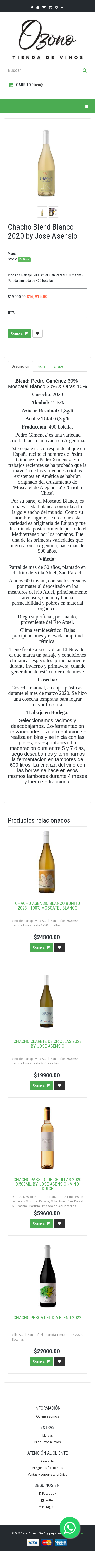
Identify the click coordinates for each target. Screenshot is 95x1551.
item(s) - (27, 85)
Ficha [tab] (41, 366)
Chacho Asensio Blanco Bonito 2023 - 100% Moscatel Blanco (47, 906)
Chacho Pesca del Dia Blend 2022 (47, 1317)
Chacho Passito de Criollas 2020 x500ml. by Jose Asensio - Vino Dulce (47, 1184)
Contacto (47, 1461)
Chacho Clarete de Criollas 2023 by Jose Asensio (48, 1044)
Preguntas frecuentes (47, 1468)
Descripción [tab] (20, 366)
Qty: (11, 313)
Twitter (47, 1500)
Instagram (47, 1507)
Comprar (19, 333)
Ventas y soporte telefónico (47, 1474)
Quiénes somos (47, 1416)
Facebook (47, 1493)
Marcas (47, 1435)
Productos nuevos (47, 1442)
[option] (47, 161)
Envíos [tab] (59, 366)
